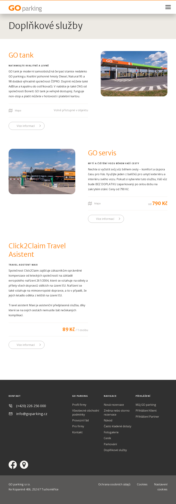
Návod (108, 420)
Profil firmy (79, 405)
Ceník (107, 438)
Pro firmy (78, 426)
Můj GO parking (146, 405)
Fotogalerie (111, 432)
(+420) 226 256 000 (31, 405)
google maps (24, 465)
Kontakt (77, 432)
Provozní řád (80, 420)
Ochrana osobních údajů (114, 484)
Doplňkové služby (115, 450)
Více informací (26, 126)
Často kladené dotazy (117, 426)
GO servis (102, 153)
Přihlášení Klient (146, 410)
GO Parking (26, 8)
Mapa (18, 110)
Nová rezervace (114, 405)
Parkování (110, 444)
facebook (13, 465)
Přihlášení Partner (147, 416)
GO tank (21, 55)
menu (168, 7)
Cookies (142, 484)
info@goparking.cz (31, 413)
